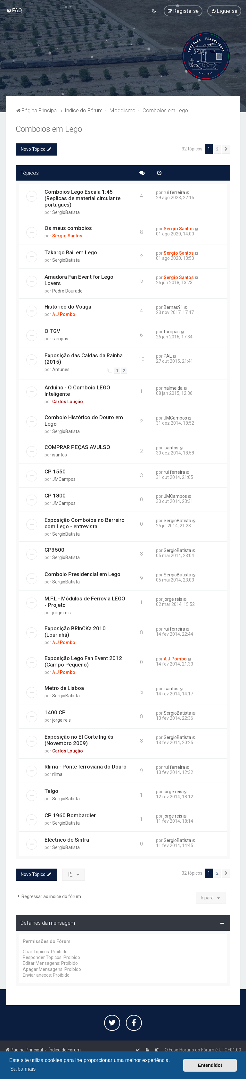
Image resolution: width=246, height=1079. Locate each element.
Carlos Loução (67, 401)
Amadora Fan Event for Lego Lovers (79, 279)
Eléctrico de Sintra (67, 839)
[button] (226, 148)
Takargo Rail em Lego (71, 252)
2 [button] (217, 148)
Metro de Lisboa (64, 687)
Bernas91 (173, 306)
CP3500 (54, 549)
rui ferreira (174, 192)
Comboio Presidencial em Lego (82, 574)
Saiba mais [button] (23, 1069)
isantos (59, 454)
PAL (168, 355)
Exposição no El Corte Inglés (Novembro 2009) (79, 739)
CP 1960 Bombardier (70, 814)
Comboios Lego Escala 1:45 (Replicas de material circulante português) (82, 198)
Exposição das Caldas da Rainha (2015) (84, 358)
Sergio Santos (67, 235)
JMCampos (175, 417)
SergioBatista (66, 212)
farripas (60, 338)
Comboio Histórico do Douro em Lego (84, 419)
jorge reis (61, 612)
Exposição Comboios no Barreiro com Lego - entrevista (85, 522)
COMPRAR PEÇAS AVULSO (77, 446)
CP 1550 (55, 471)
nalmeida (173, 387)
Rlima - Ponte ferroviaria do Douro (86, 766)
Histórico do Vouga (68, 306)
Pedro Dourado (67, 290)
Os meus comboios (68, 228)
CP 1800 (55, 495)
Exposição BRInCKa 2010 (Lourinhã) (75, 630)
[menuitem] (14, 10)
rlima (57, 773)
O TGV (52, 330)
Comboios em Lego (49, 128)
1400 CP (55, 712)
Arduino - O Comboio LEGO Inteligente (77, 390)
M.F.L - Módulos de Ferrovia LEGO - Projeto (85, 601)
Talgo (51, 790)
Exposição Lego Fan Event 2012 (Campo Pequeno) (83, 660)
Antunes (61, 368)
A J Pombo (63, 313)
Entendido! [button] (210, 1065)
